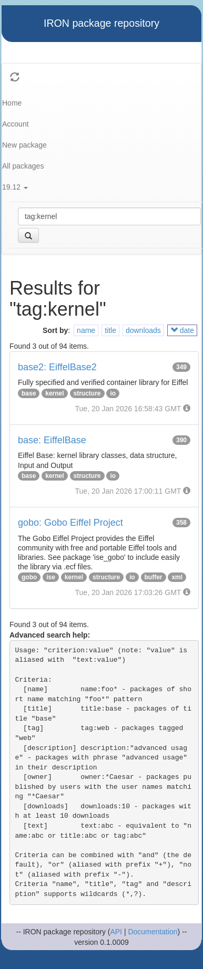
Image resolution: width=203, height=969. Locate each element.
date (182, 330)
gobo (29, 577)
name (86, 330)
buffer (154, 577)
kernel (54, 393)
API (116, 932)
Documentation (152, 932)
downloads (143, 330)
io (113, 393)
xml (176, 577)
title (110, 330)
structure (87, 393)
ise (50, 577)
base (29, 393)
